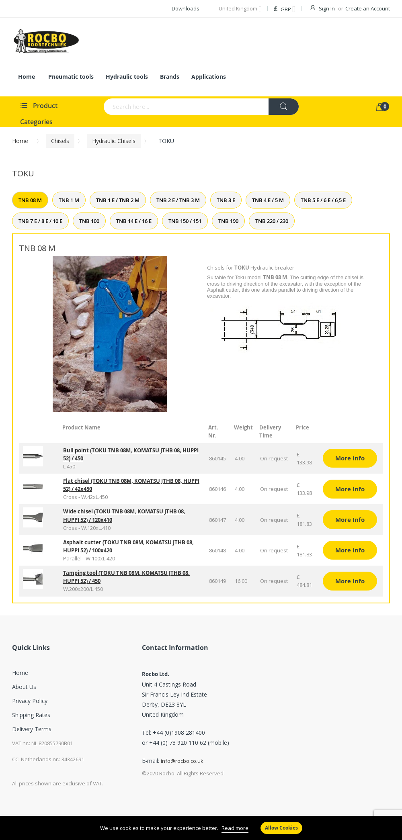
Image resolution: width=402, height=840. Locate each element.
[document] (201, 828)
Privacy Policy (29, 701)
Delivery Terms (31, 729)
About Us (24, 687)
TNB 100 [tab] (89, 221)
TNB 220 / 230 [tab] (271, 221)
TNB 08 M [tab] (30, 200)
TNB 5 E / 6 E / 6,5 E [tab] (323, 200)
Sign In (327, 8)
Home (20, 141)
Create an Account (367, 8)
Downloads (185, 8)
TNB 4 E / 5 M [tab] (268, 200)
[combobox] (162, 106)
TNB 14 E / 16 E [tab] (134, 221)
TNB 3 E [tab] (226, 200)
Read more (235, 828)
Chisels (60, 141)
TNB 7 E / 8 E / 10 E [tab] (40, 221)
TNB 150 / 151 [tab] (184, 221)
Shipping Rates (31, 715)
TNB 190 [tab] (228, 221)
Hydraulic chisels (113, 141)
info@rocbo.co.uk (182, 760)
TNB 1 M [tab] (69, 200)
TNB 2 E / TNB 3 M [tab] (178, 200)
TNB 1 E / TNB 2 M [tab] (117, 200)
